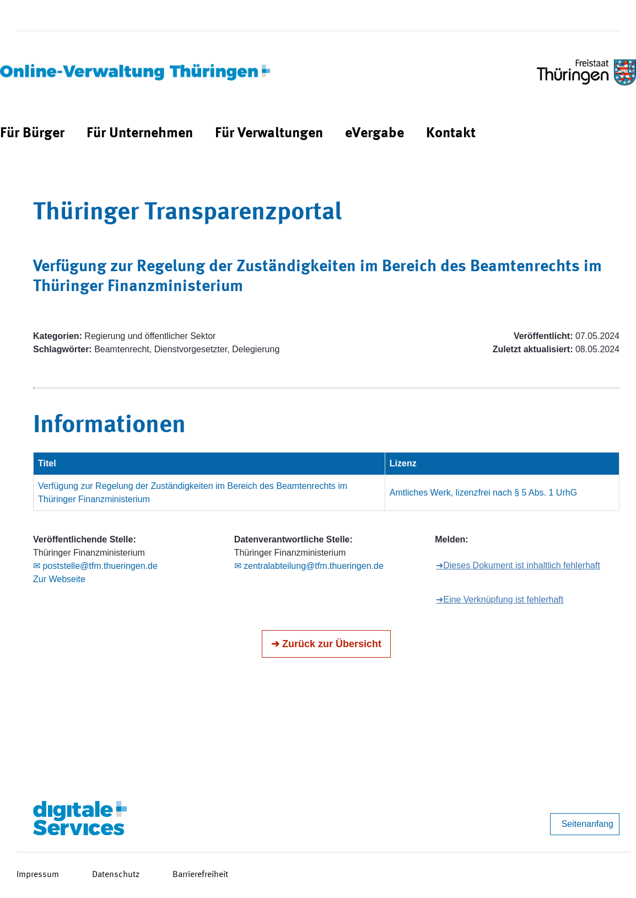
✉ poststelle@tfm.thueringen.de (95, 566)
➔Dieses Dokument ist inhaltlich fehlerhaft (518, 565)
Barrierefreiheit (200, 874)
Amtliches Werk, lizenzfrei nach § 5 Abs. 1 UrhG (483, 492)
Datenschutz (115, 874)
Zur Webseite (59, 579)
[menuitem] (32, 133)
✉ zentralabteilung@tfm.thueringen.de (309, 566)
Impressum (38, 874)
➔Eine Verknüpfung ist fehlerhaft (499, 599)
